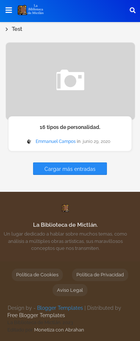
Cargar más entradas (70, 169)
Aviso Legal (70, 290)
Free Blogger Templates (36, 315)
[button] (132, 10)
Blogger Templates (60, 308)
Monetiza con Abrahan (59, 330)
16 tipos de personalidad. (70, 127)
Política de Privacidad (100, 274)
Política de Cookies (37, 274)
